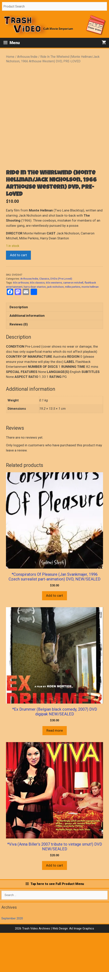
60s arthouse (21, 321)
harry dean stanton (35, 325)
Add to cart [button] (54, 635)
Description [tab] (19, 346)
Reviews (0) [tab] (19, 363)
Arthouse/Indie (27, 57)
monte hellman (90, 325)
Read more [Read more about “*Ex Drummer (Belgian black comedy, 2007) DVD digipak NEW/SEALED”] (54, 770)
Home (10, 57)
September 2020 (12, 957)
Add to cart (18, 294)
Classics (44, 317)
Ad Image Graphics (81, 967)
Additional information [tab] (27, 355)
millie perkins (72, 325)
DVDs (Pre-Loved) (61, 317)
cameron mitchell (73, 321)
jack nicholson (55, 325)
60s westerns (54, 321)
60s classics (37, 321)
